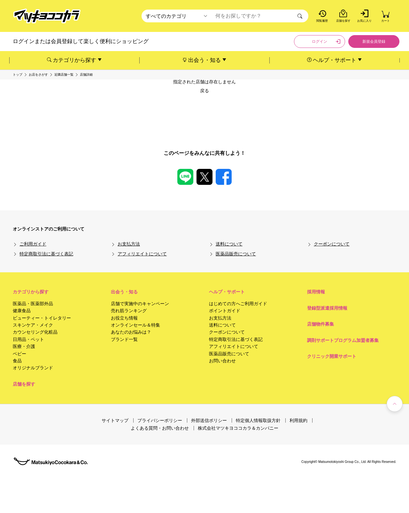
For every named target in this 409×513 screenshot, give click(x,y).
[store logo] (47, 16)
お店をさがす (38, 74)
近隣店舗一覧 (63, 74)
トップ (17, 74)
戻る (204, 90)
